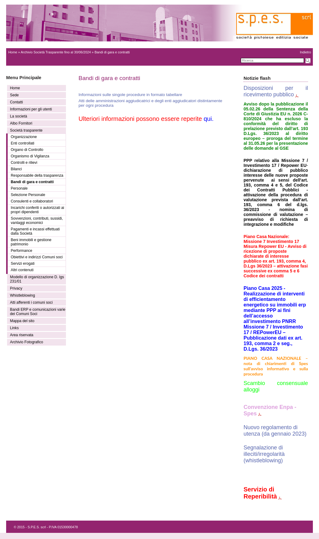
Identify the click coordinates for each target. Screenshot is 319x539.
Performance (21, 250)
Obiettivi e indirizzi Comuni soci (37, 257)
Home (12, 52)
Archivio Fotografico (26, 342)
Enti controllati (22, 143)
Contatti (16, 102)
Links (14, 328)
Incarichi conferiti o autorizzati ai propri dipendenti (37, 210)
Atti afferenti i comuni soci (31, 302)
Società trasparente (26, 130)
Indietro (305, 52)
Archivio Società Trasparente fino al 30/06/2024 (56, 52)
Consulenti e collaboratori (32, 201)
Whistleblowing (22, 295)
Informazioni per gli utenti (31, 109)
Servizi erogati (23, 263)
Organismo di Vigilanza (30, 156)
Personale (19, 188)
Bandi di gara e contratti (32, 182)
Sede (14, 95)
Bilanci (16, 169)
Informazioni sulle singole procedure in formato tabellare (130, 94)
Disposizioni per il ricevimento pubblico (276, 91)
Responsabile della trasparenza (37, 175)
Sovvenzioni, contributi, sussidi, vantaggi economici (37, 220)
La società (18, 116)
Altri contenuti (22, 270)
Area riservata (21, 335)
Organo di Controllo (27, 150)
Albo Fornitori (21, 123)
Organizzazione (24, 137)
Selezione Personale (28, 195)
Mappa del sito (22, 321)
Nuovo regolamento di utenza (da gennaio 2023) (275, 430)
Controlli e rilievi (24, 162)
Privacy (16, 288)
